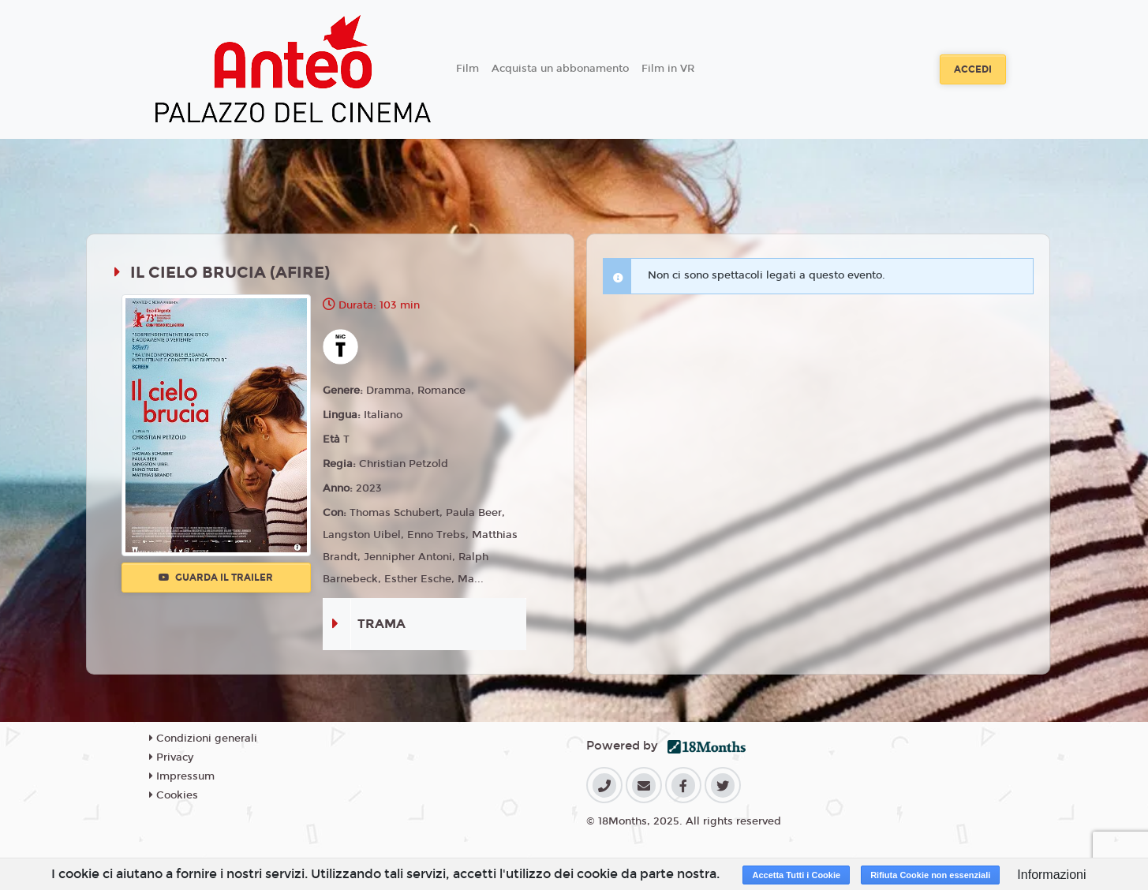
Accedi (973, 69)
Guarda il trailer (216, 577)
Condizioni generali (203, 738)
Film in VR (667, 68)
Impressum (182, 776)
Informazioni (1051, 874)
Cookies (173, 795)
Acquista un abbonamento (560, 68)
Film (467, 68)
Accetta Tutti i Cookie (796, 875)
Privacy (171, 757)
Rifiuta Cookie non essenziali (930, 875)
